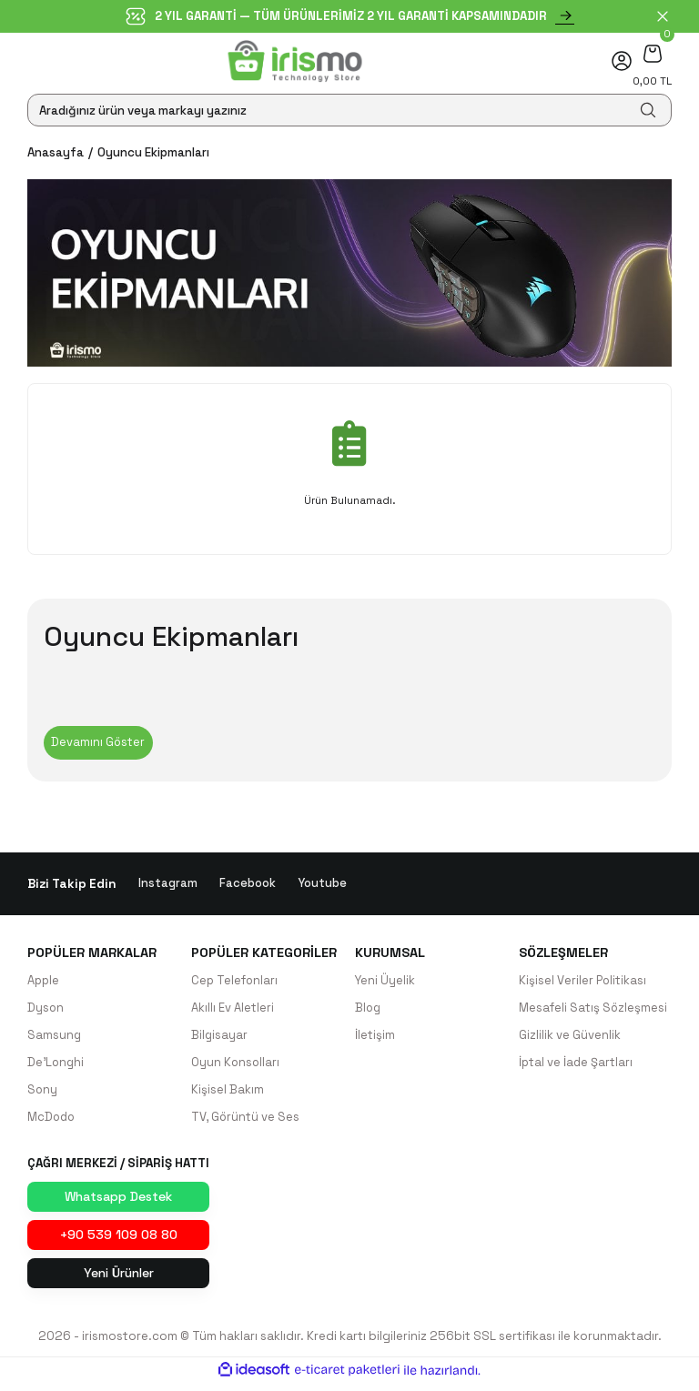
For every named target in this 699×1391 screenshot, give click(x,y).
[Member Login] (622, 61)
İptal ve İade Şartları (576, 1065)
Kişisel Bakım (227, 1093)
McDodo (52, 1120)
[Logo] (295, 61)
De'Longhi (56, 1065)
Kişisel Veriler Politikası (583, 983)
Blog (368, 1010)
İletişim (375, 1037)
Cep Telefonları (235, 983)
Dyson (46, 1010)
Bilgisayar (219, 1037)
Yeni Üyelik (385, 983)
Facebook (247, 885)
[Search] (349, 110)
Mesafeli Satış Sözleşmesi (593, 1010)
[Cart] (652, 53)
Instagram (168, 885)
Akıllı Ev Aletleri (232, 1010)
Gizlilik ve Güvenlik (570, 1037)
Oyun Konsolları (236, 1065)
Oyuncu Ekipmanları (153, 152)
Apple (44, 983)
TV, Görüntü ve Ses (245, 1120)
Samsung (54, 1037)
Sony (42, 1093)
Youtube (322, 885)
